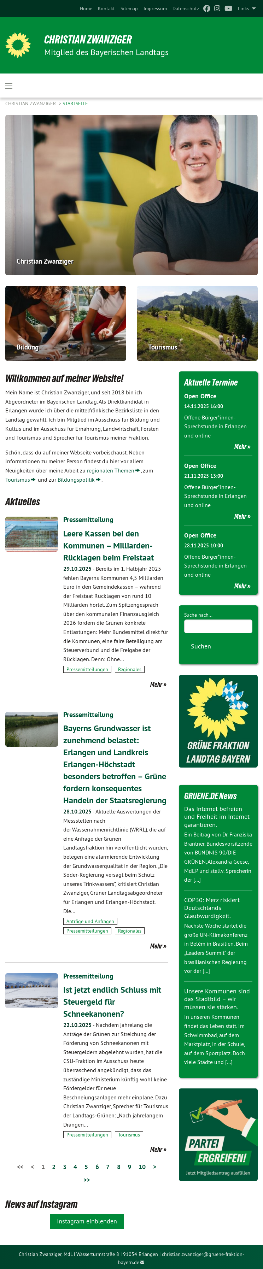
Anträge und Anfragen (90, 919)
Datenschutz (186, 8)
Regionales (129, 669)
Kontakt (106, 8)
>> (86, 1177)
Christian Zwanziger (89, 39)
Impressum (155, 8)
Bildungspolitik (76, 479)
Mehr (156, 684)
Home (86, 8)
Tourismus (17, 479)
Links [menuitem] (243, 8)
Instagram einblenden (87, 1219)
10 (142, 1165)
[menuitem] (86, 8)
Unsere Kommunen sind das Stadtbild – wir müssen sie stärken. (217, 999)
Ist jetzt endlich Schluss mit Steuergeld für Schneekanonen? (112, 999)
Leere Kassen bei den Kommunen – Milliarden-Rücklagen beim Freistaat (108, 545)
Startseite (75, 103)
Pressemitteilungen (87, 669)
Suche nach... (198, 615)
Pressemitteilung (88, 519)
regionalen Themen (110, 470)
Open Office (200, 396)
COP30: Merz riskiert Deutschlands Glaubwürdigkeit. (212, 908)
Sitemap (129, 8)
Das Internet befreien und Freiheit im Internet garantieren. (217, 817)
